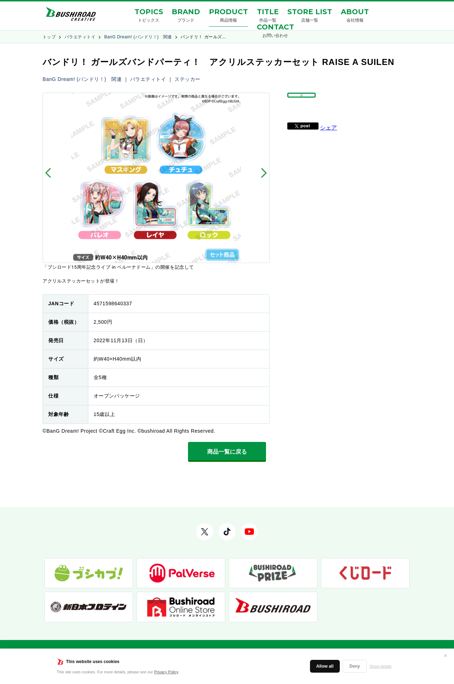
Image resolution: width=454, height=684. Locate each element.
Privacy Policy (166, 672)
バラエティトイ (80, 36)
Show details (381, 666)
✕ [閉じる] (445, 655)
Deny (354, 666)
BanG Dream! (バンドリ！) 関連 (138, 36)
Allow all (325, 666)
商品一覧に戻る (227, 452)
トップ (49, 36)
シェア (328, 144)
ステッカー (187, 79)
